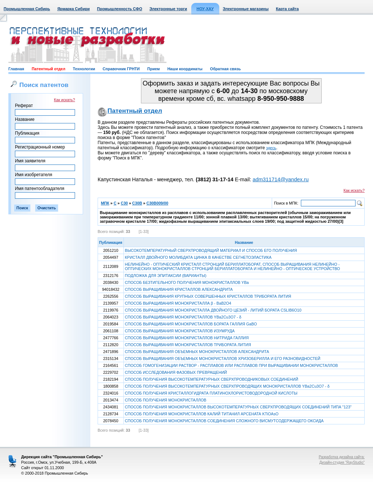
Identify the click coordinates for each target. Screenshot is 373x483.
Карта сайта (287, 9)
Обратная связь (225, 69)
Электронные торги (168, 9)
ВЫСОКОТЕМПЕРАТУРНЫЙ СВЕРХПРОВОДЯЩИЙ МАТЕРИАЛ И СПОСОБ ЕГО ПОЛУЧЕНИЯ (211, 250)
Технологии (84, 69)
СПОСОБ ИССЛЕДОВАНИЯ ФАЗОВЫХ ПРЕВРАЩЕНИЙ (176, 372)
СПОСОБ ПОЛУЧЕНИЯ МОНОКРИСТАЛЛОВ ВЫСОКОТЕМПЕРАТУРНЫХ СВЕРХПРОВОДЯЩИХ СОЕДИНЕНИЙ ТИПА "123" (238, 407)
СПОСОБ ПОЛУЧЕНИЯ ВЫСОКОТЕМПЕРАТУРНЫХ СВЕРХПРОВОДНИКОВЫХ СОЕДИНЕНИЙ (211, 379)
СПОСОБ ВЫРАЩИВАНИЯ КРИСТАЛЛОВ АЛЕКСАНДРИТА (179, 289)
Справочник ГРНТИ (121, 69)
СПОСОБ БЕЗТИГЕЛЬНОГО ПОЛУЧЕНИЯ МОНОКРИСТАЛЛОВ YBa (187, 282)
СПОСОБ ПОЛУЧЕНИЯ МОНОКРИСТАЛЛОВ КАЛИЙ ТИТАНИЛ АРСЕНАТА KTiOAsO (202, 414)
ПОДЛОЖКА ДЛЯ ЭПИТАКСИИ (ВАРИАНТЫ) (166, 275)
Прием (153, 69)
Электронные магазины (246, 9)
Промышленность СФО (119, 9)
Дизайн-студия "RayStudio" (342, 462)
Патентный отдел (48, 69)
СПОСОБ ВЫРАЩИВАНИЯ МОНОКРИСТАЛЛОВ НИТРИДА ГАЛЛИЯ (187, 338)
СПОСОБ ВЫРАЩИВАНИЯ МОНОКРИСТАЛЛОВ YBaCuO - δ (183, 317)
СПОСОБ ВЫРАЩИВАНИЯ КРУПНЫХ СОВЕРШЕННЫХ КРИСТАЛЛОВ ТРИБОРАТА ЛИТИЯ (208, 296)
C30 (124, 203)
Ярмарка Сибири (73, 9)
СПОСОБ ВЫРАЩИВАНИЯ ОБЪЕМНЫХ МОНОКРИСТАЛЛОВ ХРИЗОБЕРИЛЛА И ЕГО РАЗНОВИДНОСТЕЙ (223, 358)
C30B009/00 (157, 203)
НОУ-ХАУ (205, 9)
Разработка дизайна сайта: (342, 457)
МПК (105, 203)
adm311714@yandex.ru (280, 179)
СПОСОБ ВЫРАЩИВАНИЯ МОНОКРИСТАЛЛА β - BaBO (178, 303)
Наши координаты (184, 69)
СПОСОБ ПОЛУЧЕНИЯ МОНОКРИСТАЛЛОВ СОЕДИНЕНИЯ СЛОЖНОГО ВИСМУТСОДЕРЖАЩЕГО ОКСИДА (224, 421)
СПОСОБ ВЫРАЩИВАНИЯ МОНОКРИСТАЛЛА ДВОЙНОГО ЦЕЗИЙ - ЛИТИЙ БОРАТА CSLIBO (213, 310)
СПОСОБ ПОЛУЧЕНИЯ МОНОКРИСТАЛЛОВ (166, 400)
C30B (137, 203)
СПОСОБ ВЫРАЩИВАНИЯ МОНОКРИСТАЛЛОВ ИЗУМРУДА (180, 331)
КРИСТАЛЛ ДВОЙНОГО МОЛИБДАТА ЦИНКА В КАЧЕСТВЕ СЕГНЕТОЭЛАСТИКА (198, 257)
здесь (271, 148)
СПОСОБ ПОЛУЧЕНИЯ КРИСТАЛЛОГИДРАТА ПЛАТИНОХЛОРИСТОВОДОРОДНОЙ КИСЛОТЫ (211, 393)
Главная (16, 69)
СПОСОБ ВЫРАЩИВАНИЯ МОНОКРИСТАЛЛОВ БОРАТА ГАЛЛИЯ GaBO (191, 324)
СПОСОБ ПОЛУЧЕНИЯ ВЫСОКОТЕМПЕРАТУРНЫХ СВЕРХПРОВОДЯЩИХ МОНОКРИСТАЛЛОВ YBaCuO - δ (227, 386)
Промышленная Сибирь (27, 9)
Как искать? (64, 100)
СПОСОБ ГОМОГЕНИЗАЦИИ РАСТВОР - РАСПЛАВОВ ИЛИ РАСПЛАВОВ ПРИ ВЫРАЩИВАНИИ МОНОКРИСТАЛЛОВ (231, 365)
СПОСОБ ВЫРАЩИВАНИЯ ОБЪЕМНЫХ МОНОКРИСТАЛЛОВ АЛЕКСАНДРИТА (197, 351)
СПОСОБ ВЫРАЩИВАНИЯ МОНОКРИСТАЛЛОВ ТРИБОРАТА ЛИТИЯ (188, 345)
